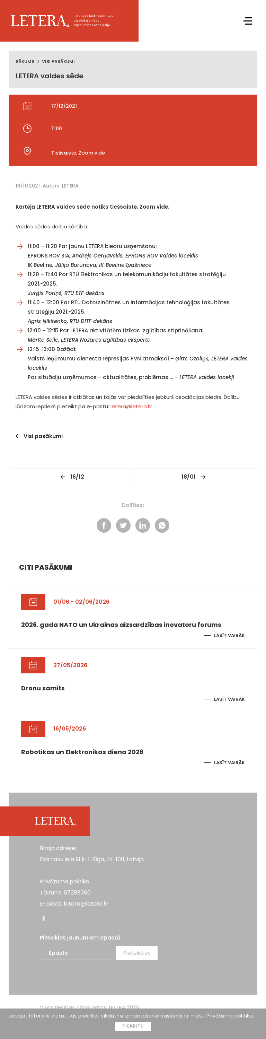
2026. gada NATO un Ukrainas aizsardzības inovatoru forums (121, 624)
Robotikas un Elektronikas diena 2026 (82, 752)
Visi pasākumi (58, 61)
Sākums (25, 61)
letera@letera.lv (131, 406)
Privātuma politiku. (230, 1015)
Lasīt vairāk (229, 635)
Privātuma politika (64, 881)
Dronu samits (43, 688)
